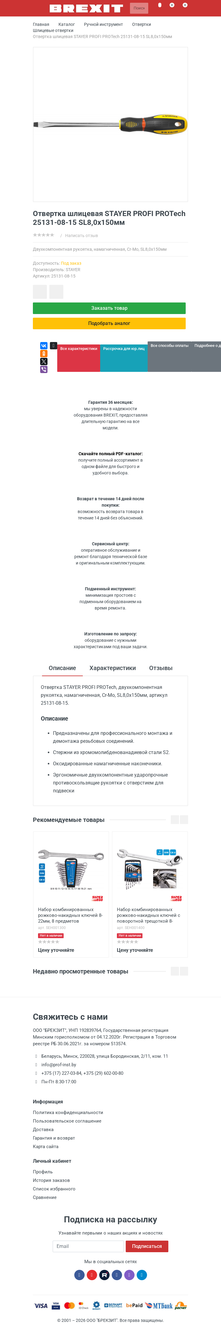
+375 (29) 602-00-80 (103, 1073)
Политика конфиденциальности (68, 1112)
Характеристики (112, 668)
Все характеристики (78, 348)
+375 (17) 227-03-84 (61, 1073)
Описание (62, 668)
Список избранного (54, 1189)
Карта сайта (45, 1146)
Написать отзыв (81, 235)
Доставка (43, 1129)
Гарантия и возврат (54, 1138)
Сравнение (45, 1197)
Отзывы (161, 668)
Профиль (43, 1172)
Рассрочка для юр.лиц (124, 348)
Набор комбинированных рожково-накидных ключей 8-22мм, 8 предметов (70, 915)
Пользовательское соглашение (67, 1121)
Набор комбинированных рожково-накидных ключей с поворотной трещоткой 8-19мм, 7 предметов (148, 916)
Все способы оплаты (169, 345)
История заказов (51, 1180)
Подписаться (147, 1246)
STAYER (73, 269)
